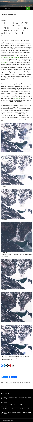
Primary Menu (31, 8)
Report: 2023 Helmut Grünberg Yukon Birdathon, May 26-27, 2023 (15, 408)
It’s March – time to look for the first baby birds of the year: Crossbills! (16, 412)
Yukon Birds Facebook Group (7, 383)
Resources (3, 20)
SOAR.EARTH (16, 98)
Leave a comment (13, 35)
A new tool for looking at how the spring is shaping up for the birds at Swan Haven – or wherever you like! (16, 27)
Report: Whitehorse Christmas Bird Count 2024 (11, 401)
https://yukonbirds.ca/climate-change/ (10, 57)
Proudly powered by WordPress (7, 420)
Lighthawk (3, 62)
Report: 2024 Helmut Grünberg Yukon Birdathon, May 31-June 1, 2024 (16, 397)
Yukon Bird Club (5, 8)
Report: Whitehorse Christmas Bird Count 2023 (11, 404)
